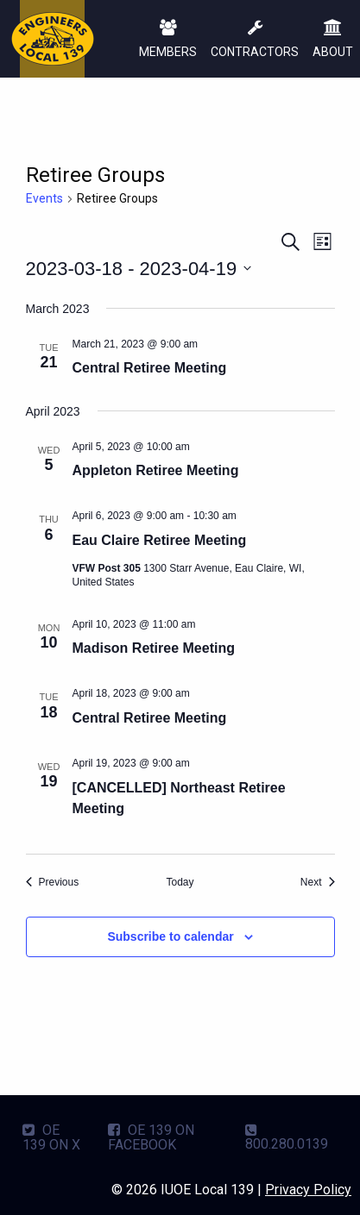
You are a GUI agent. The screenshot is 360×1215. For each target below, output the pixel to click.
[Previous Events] (52, 882)
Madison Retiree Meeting (154, 648)
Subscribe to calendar (170, 936)
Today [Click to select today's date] (179, 882)
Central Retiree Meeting (150, 367)
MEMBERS (168, 40)
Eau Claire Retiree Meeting (160, 540)
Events (44, 198)
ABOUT (333, 40)
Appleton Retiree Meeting (156, 470)
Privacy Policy (308, 1189)
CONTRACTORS (255, 40)
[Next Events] (317, 882)
